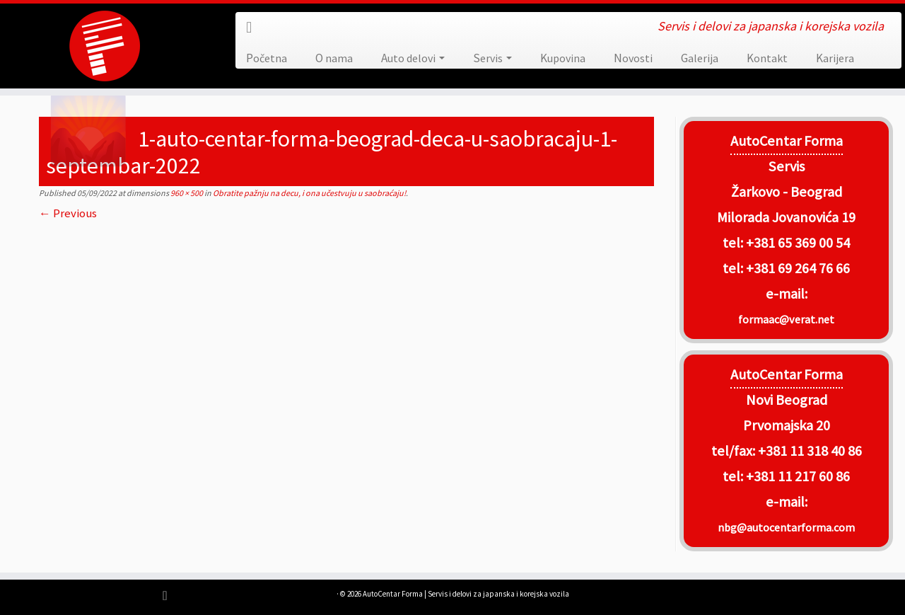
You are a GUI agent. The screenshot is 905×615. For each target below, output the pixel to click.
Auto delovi (413, 58)
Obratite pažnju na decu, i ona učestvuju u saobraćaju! (308, 193)
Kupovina (562, 58)
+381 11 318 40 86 (808, 451)
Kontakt (767, 58)
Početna (266, 58)
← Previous (68, 213)
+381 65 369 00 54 (798, 243)
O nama (334, 58)
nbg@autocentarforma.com (786, 527)
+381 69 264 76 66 (798, 268)
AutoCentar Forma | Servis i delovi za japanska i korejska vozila (466, 594)
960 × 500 (186, 193)
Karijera (835, 58)
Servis (492, 58)
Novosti (633, 58)
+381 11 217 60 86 (798, 476)
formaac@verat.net (786, 319)
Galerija (699, 58)
